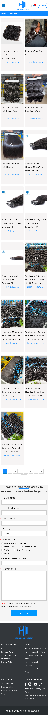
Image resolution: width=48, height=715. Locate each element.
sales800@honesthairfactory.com (35, 697)
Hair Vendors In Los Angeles (33, 670)
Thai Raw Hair (7, 683)
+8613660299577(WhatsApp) (35, 690)
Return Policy (7, 662)
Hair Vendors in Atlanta (36, 648)
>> (24, 476)
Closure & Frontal (9, 690)
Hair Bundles (7, 687)
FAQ (3, 648)
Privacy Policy (7, 652)
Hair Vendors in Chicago (32, 664)
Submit (24, 613)
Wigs (3, 694)
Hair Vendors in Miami (35, 652)
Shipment (5, 658)
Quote (42, 5)
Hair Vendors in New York (34, 657)
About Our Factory (10, 655)
